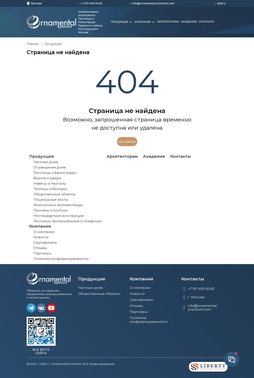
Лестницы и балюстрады (54, 173)
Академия (189, 21)
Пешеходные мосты (50, 199)
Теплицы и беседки (50, 189)
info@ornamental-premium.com (153, 3)
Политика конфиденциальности (60, 259)
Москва (34, 3)
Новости (40, 237)
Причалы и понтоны (50, 210)
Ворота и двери (47, 178)
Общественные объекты (54, 194)
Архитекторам (168, 21)
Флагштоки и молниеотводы (58, 205)
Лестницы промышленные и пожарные (67, 221)
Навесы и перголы (49, 183)
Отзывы (40, 248)
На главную (127, 141)
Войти (221, 3)
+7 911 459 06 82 (91, 3)
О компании (43, 232)
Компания (145, 22)
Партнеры (42, 253)
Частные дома (45, 162)
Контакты (206, 21)
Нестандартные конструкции (58, 216)
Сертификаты (45, 242)
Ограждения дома (49, 167)
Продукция (121, 22)
